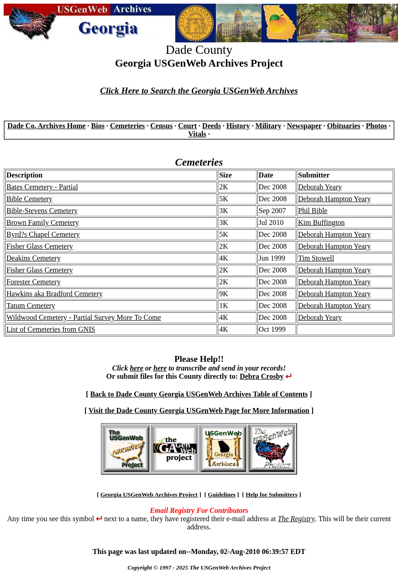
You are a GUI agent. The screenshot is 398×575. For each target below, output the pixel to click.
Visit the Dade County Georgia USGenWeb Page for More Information (199, 410)
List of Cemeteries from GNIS (50, 329)
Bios (98, 126)
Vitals (197, 134)
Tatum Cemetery (30, 305)
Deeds (211, 126)
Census (161, 126)
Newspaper (304, 126)
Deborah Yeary (320, 187)
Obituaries (344, 126)
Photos (376, 126)
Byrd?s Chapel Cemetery (43, 234)
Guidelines (222, 494)
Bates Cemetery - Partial (42, 187)
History (238, 126)
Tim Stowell (316, 258)
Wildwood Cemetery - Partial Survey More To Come (83, 317)
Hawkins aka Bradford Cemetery (54, 294)
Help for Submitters (272, 494)
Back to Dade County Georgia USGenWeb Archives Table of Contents (199, 394)
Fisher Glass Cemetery (39, 246)
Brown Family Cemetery (42, 222)
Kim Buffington (321, 222)
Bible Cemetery (29, 199)
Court (187, 126)
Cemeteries (127, 126)
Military (269, 126)
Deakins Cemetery (33, 258)
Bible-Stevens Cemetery (42, 210)
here (136, 368)
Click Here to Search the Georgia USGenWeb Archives (199, 90)
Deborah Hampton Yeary (334, 199)
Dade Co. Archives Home (46, 126)
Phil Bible (312, 210)
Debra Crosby (261, 376)
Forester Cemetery (33, 282)
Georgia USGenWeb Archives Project (149, 494)
